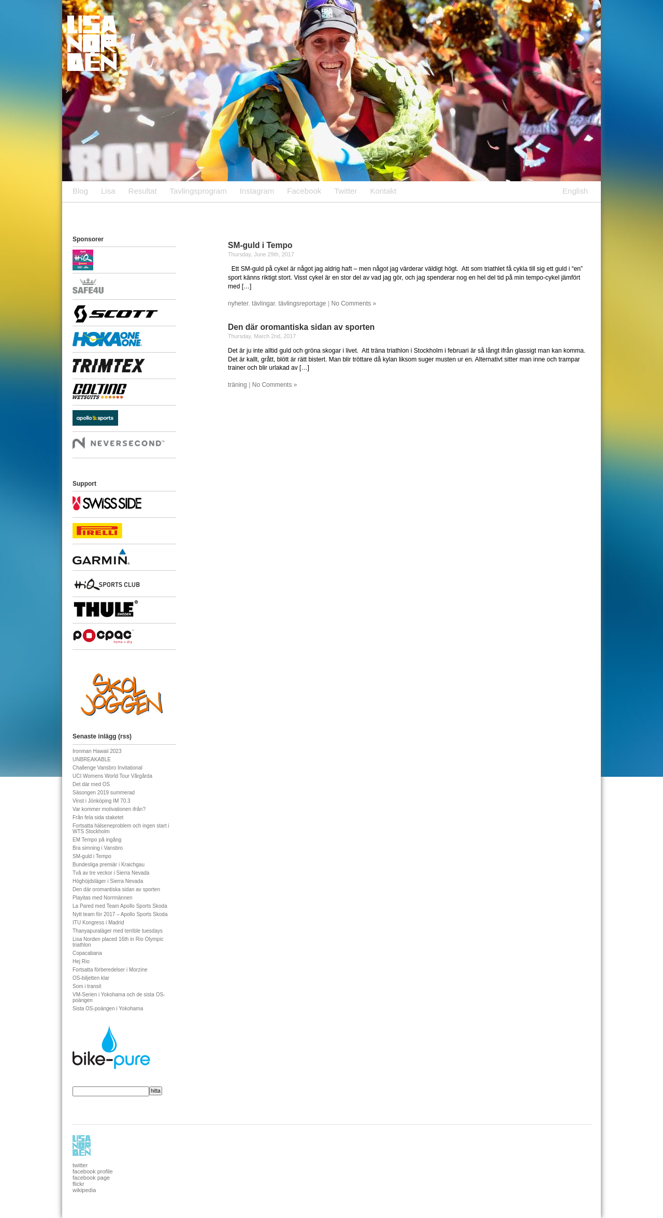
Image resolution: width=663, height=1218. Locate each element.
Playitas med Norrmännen (103, 898)
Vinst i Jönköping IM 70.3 (102, 801)
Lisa (108, 190)
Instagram (257, 190)
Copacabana (87, 953)
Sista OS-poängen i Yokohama (108, 1008)
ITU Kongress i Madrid (98, 922)
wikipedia (84, 1190)
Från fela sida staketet (98, 817)
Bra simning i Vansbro (98, 848)
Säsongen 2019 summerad (104, 792)
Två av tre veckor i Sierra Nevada (111, 873)
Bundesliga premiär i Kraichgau (109, 864)
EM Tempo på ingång (97, 840)
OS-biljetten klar (91, 978)
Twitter (345, 190)
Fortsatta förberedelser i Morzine (110, 970)
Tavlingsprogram (198, 190)
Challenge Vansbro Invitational (107, 768)
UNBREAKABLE (92, 759)
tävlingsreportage (302, 303)
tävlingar (263, 303)
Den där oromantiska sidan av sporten (301, 327)
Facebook (304, 190)
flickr (78, 1184)
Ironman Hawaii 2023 (97, 751)
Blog (80, 190)
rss (124, 736)
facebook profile (93, 1171)
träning (237, 384)
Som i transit (87, 986)
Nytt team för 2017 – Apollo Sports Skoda (120, 914)
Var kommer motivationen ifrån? (109, 809)
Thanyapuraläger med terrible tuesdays (118, 931)
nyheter (238, 303)
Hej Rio (81, 961)
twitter (80, 1165)
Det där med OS (91, 784)
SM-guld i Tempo (260, 245)
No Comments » (354, 303)
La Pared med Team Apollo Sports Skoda (120, 906)
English (575, 190)
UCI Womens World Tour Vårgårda (112, 776)
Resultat (142, 190)
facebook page (91, 1177)
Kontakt (383, 190)
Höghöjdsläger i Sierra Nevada (108, 881)
